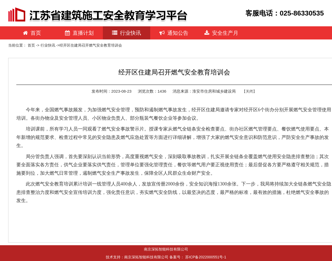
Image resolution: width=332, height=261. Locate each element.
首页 (32, 33)
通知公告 (173, 33)
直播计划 (79, 33)
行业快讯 (126, 33)
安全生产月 (221, 33)
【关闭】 (249, 91)
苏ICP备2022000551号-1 (205, 257)
